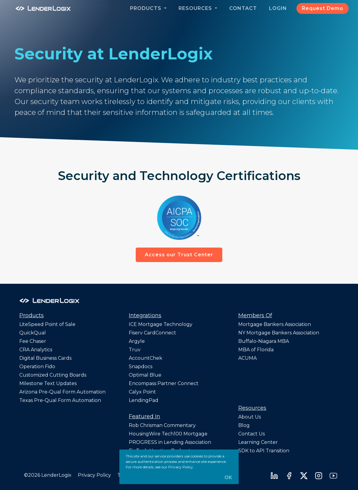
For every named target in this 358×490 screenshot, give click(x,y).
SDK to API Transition (263, 451)
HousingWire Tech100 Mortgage (168, 434)
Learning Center (258, 442)
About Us (249, 417)
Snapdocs (140, 366)
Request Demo (322, 8)
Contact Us (251, 434)
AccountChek (145, 358)
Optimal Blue (145, 375)
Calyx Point (142, 392)
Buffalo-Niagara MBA (263, 341)
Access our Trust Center (179, 255)
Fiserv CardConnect (152, 333)
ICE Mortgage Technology (160, 324)
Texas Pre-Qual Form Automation (60, 400)
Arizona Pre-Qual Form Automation (62, 392)
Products (146, 8)
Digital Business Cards (45, 358)
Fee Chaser (32, 341)
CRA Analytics (35, 349)
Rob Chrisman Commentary (162, 425)
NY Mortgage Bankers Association (278, 333)
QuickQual (32, 333)
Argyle (137, 341)
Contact (243, 8)
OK (228, 477)
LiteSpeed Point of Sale (47, 324)
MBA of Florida (256, 349)
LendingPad (143, 400)
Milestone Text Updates (48, 383)
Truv (135, 349)
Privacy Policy (94, 475)
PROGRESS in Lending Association (170, 442)
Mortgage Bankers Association (274, 324)
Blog (244, 425)
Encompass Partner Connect (163, 383)
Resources (196, 8)
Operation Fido (37, 366)
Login (278, 8)
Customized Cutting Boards (52, 375)
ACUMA (247, 358)
